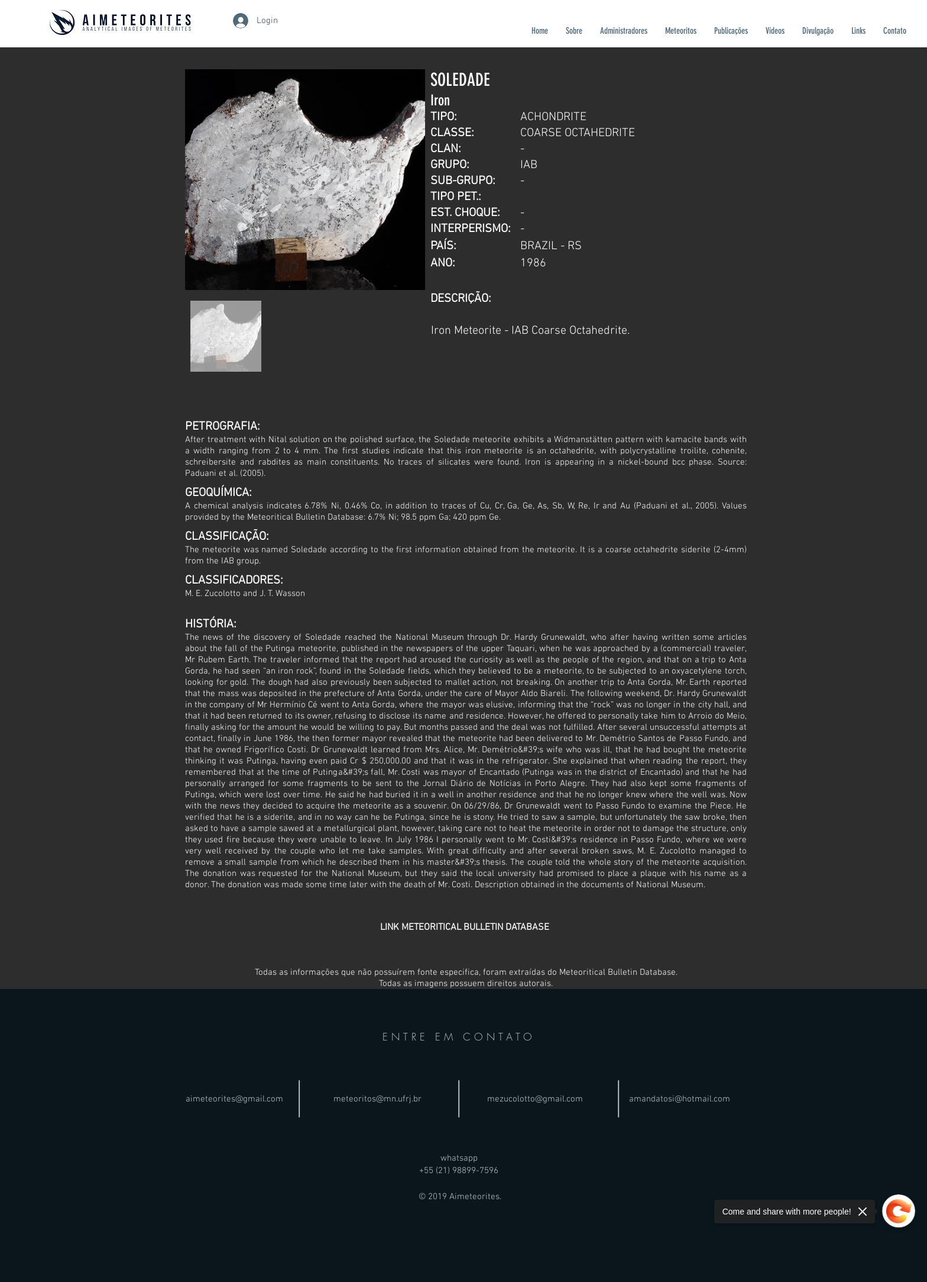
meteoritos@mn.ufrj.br (377, 1099)
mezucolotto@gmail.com (535, 1099)
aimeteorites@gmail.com (234, 1099)
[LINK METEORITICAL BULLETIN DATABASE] (464, 927)
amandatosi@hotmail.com (679, 1099)
